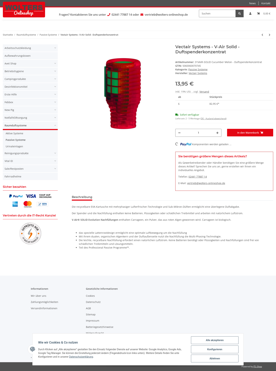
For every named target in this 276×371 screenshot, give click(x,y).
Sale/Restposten (14, 168)
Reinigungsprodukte (17, 153)
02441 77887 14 (122, 15)
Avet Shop (10, 63)
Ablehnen (214, 358)
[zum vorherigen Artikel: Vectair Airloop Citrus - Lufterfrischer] (262, 35)
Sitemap (91, 314)
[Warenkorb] (263, 13)
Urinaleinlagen (14, 146)
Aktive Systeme (14, 133)
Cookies (90, 295)
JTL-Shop (257, 366)
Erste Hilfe (11, 94)
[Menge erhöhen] (217, 133)
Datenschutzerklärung (81, 356)
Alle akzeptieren (215, 340)
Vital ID (9, 161)
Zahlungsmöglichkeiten (44, 302)
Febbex (9, 102)
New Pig (9, 110)
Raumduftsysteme (16, 125)
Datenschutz (93, 302)
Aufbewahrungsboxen (18, 55)
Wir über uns (38, 295)
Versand (204, 91)
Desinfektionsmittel (16, 86)
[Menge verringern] (179, 133)
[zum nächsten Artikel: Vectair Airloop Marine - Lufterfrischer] (269, 35)
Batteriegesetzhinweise (99, 327)
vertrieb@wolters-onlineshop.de (166, 15)
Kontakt (265, 3)
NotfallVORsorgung (16, 117)
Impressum (92, 320)
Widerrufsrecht (95, 333)
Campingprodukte (15, 79)
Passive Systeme (198, 69)
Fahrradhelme (13, 176)
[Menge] (198, 133)
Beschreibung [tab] (82, 197)
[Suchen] (217, 13)
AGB (88, 308)
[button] (250, 13)
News (252, 3)
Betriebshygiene (14, 71)
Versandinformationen (44, 308)
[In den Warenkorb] (250, 132)
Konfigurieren (214, 349)
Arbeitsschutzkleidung (18, 48)
